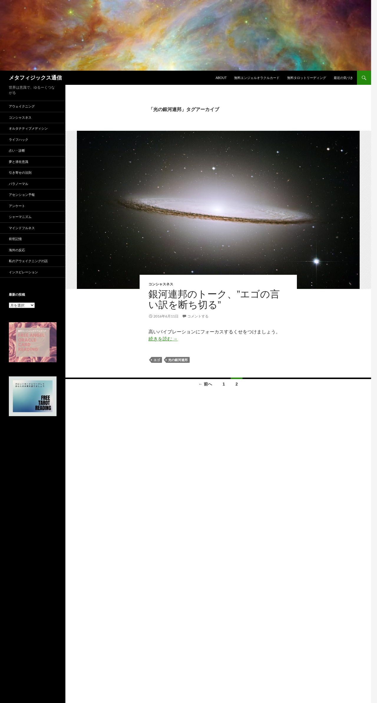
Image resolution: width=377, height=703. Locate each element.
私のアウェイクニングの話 (28, 261)
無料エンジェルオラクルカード (257, 78)
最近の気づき (343, 78)
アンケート (17, 206)
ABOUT (221, 78)
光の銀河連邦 (178, 360)
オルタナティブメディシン (28, 128)
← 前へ (205, 384)
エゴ (156, 360)
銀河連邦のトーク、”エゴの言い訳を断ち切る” (214, 299)
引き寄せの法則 (20, 172)
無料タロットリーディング (306, 78)
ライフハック (18, 139)
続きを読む (163, 338)
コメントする (198, 316)
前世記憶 (15, 239)
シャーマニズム (20, 217)
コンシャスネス (160, 284)
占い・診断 (17, 150)
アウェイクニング (22, 106)
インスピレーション (23, 272)
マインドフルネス (22, 228)
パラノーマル (18, 184)
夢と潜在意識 (18, 161)
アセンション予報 (22, 194)
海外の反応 (17, 250)
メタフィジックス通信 (35, 78)
